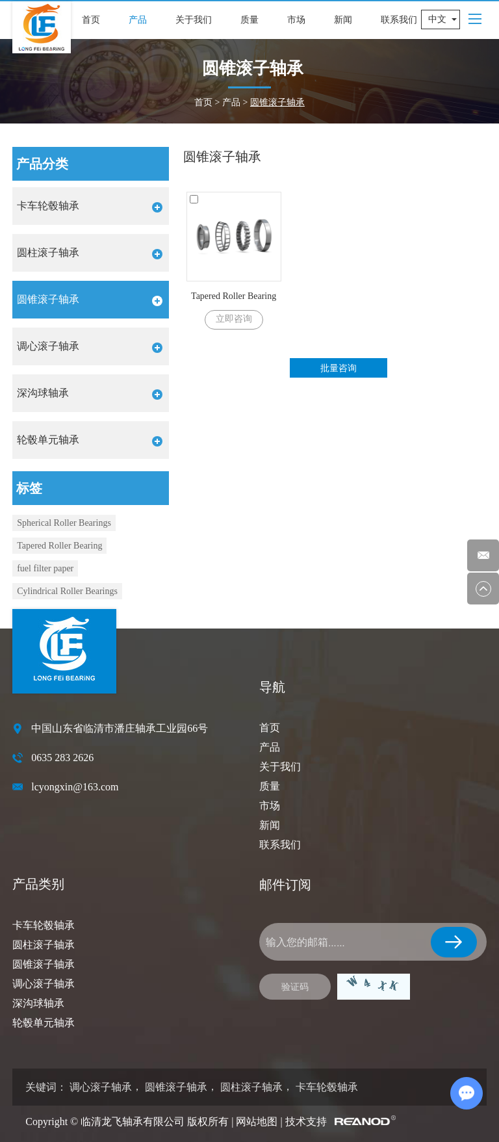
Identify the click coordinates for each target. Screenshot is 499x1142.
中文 (437, 19)
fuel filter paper (45, 568)
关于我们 (193, 20)
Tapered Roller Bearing (233, 296)
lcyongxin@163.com (74, 786)
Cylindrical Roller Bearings (67, 591)
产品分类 (42, 164)
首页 (91, 20)
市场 (296, 20)
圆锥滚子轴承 (277, 102)
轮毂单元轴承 (43, 1022)
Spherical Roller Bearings (64, 523)
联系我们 (399, 20)
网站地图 (256, 1121)
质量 (249, 20)
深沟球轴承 (38, 1003)
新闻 (343, 20)
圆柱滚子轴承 (43, 944)
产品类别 (38, 884)
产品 (138, 20)
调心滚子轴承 (43, 983)
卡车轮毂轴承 (43, 925)
